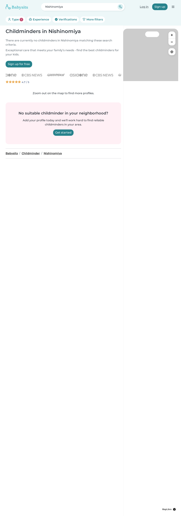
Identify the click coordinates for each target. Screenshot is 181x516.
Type (15, 19)
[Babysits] (17, 7)
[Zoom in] (171, 34)
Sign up (159, 6)
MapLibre (167, 509)
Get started (63, 132)
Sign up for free (19, 64)
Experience (39, 19)
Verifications (66, 19)
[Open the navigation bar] (172, 6)
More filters (92, 19)
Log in (144, 6)
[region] (150, 271)
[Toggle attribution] (174, 509)
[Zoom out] (171, 41)
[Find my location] (171, 51)
